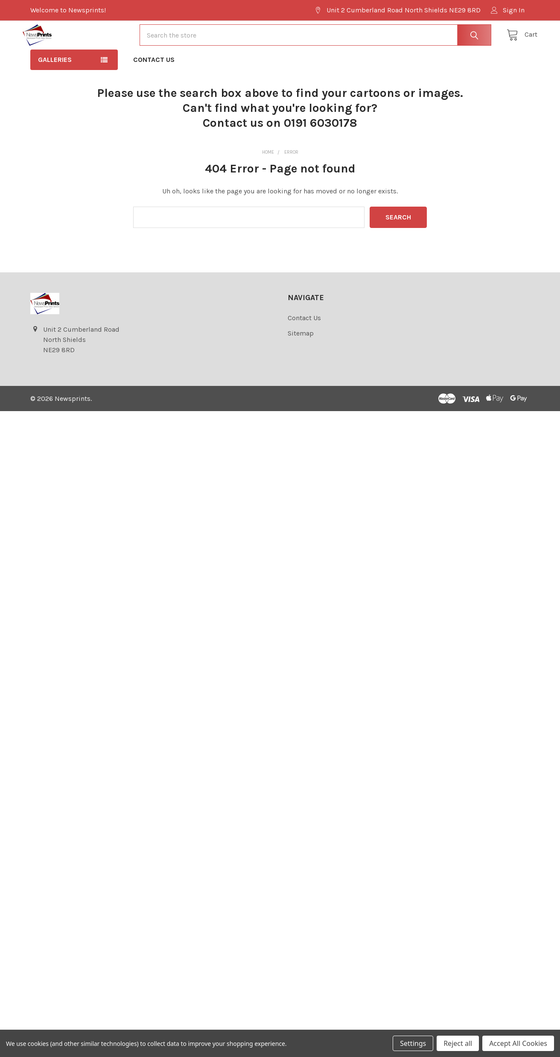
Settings (413, 1043)
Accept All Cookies (518, 1043)
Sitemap (301, 357)
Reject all (457, 1043)
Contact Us (154, 83)
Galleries (55, 83)
